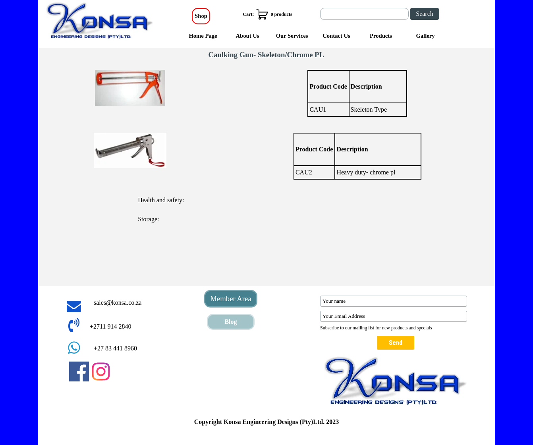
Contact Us (336, 36)
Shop (201, 16)
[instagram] (101, 371)
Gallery (425, 36)
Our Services (292, 36)
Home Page (203, 36)
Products (381, 36)
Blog (230, 321)
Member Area (230, 298)
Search (424, 13)
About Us (247, 36)
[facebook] (79, 371)
